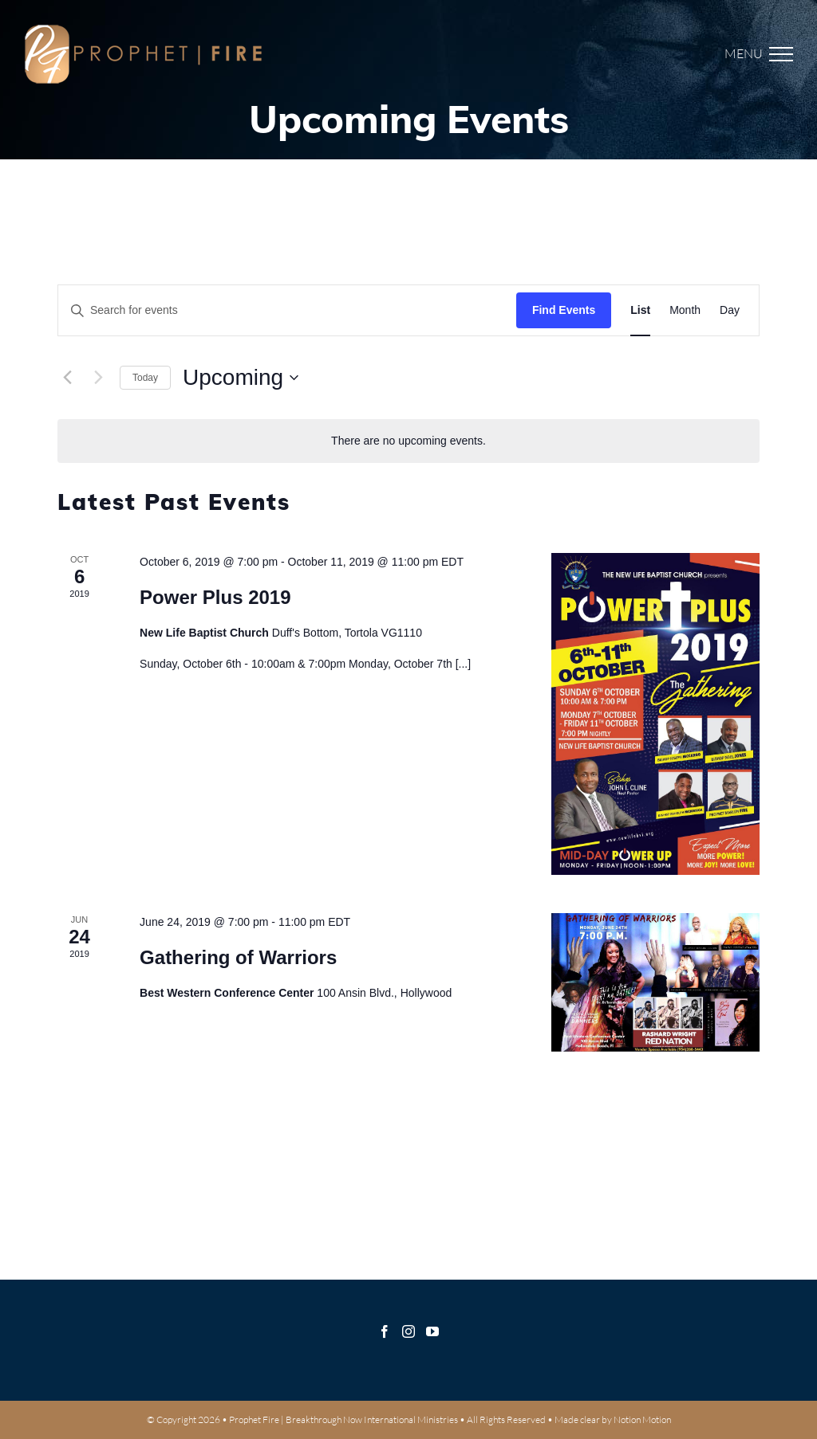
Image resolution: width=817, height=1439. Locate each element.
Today (145, 377)
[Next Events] (98, 377)
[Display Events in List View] (640, 310)
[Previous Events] (67, 377)
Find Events (563, 310)
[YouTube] (432, 1331)
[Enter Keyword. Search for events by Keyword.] (287, 310)
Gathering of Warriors (238, 957)
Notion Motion (642, 1419)
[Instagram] (408, 1331)
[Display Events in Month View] (685, 310)
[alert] (408, 441)
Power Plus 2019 (215, 597)
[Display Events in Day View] (730, 310)
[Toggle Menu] (766, 54)
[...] (463, 663)
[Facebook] (384, 1331)
